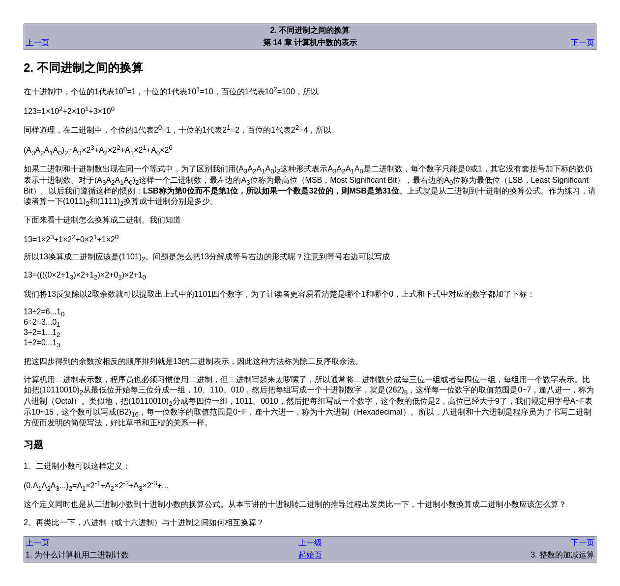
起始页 (310, 555)
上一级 (310, 542)
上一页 (37, 42)
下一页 (582, 42)
